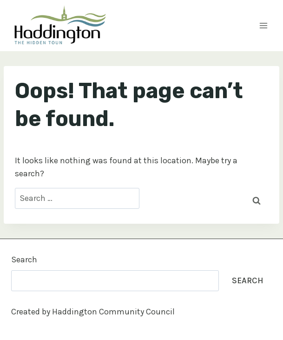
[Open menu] (263, 25)
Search (24, 259)
